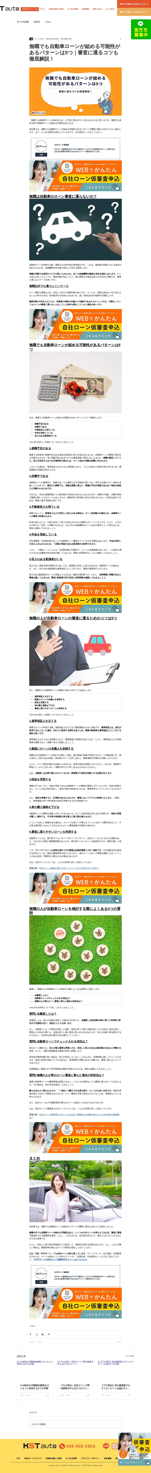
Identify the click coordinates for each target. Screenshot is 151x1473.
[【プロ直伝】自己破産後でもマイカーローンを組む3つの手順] (116, 1371)
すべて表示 (130, 1356)
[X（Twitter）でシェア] (36, 1334)
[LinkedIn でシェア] (43, 1334)
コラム (48, 22)
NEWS (37, 22)
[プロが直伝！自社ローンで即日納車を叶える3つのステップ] (76, 1371)
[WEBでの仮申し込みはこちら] (134, 4)
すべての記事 (23, 22)
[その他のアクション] (120, 38)
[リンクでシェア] (49, 1334)
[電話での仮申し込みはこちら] (134, 12)
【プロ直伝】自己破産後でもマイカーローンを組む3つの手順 (115, 1387)
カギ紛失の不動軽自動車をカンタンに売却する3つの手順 (34, 1387)
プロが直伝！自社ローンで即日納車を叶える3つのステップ (75, 1387)
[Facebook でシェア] (30, 1334)
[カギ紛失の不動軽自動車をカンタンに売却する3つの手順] (35, 1371)
